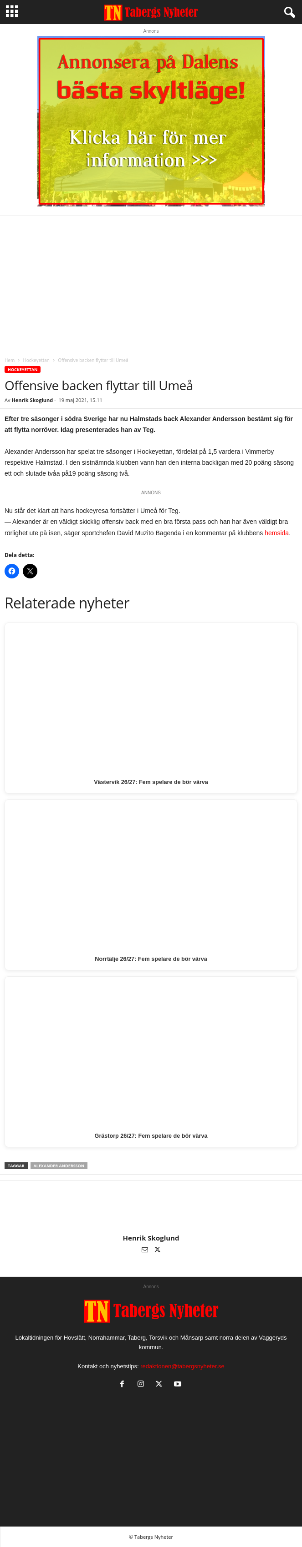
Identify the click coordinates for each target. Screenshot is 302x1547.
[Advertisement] (151, 284)
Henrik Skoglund (32, 400)
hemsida (277, 533)
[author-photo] (151, 1207)
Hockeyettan (36, 360)
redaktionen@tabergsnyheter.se (182, 1366)
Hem (10, 360)
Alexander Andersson (59, 1166)
